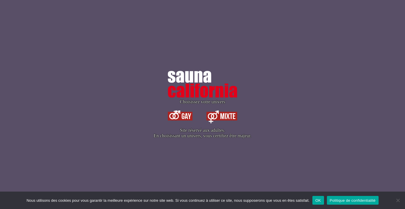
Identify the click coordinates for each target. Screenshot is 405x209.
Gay (180, 116)
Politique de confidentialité (353, 200)
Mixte (222, 116)
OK (318, 200)
